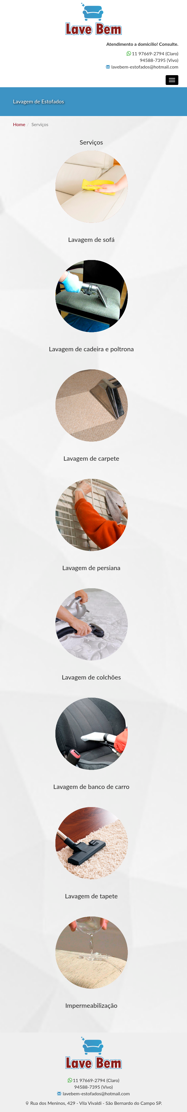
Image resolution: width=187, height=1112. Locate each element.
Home (19, 124)
